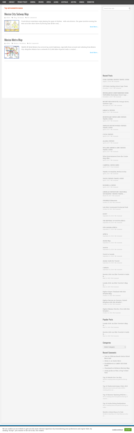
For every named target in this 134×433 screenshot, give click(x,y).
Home (4, 2)
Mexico (16, 43)
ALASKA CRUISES (108, 141)
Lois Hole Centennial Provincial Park (115, 207)
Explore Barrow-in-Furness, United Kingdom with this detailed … (115, 301)
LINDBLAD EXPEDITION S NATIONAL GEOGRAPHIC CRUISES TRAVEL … (115, 193)
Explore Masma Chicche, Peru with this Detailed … (116, 310)
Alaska (56, 2)
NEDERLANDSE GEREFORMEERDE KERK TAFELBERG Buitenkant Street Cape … (116, 94)
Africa (49, 2)
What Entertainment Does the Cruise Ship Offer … (115, 157)
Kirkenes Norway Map (122, 368)
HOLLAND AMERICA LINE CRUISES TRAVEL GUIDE (114, 148)
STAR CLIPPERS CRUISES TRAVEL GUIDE (116, 79)
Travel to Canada (108, 254)
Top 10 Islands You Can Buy (112, 377)
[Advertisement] (51, 82)
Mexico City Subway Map (16, 14)
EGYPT (105, 214)
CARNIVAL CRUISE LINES (111, 165)
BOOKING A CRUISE (109, 185)
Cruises (41, 2)
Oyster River (117, 361)
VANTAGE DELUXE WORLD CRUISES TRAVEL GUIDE (114, 126)
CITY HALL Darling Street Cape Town (115, 86)
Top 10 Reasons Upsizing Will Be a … (115, 395)
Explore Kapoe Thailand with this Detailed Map (114, 292)
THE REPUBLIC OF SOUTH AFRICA (114, 220)
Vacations (20, 17)
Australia (64, 2)
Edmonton (90, 2)
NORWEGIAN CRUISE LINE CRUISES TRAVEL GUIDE (114, 118)
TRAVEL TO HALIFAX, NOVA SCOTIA (114, 172)
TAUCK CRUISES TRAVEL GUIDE (113, 178)
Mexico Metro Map (13, 40)
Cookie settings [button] (117, 430)
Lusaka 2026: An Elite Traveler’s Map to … (115, 284)
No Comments (32, 17)
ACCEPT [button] (128, 429)
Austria (73, 2)
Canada (81, 2)
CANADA (106, 267)
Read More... (94, 27)
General (32, 2)
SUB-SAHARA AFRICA (110, 227)
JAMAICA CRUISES (109, 110)
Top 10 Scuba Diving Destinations (114, 403)
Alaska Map (107, 241)
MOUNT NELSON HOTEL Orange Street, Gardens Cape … (116, 102)
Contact (12, 2)
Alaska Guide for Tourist (111, 261)
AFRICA (105, 234)
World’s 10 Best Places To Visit (113, 412)
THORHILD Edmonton (110, 200)
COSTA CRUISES (108, 134)
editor (8, 17)
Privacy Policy (22, 2)
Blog (15, 17)
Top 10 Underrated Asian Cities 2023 (115, 386)
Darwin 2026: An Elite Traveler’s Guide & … (116, 275)
